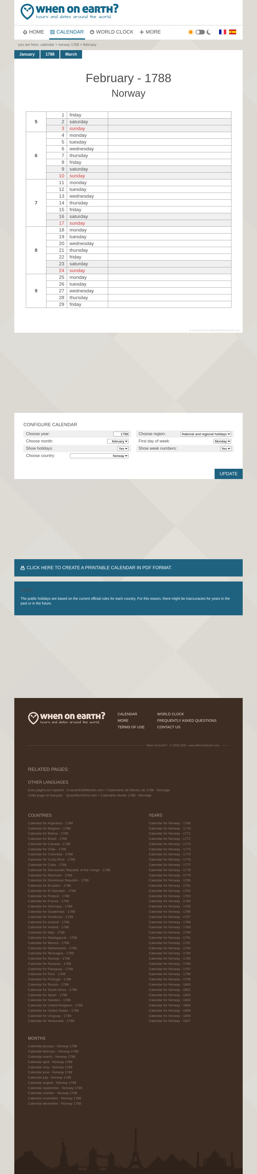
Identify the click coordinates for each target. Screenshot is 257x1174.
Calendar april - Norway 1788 (50, 1062)
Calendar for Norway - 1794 (169, 953)
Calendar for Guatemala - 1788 (51, 911)
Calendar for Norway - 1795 (169, 958)
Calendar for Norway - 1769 (169, 823)
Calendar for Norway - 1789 (169, 927)
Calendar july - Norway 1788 (49, 1077)
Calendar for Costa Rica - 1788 (51, 859)
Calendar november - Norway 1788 (54, 1098)
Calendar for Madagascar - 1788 (52, 938)
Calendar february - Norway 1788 (53, 1051)
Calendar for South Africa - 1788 (52, 990)
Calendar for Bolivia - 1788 (48, 833)
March (71, 54)
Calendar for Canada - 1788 (49, 844)
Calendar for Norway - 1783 (169, 896)
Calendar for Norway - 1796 (169, 964)
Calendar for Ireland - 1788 (48, 927)
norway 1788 (68, 45)
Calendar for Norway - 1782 (169, 891)
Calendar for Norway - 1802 (169, 995)
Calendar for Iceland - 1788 (49, 922)
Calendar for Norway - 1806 (169, 1016)
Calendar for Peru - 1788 (47, 974)
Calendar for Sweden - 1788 (49, 1000)
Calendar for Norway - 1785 (169, 906)
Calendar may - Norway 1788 (50, 1067)
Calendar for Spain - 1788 (47, 995)
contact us (168, 727)
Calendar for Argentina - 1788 (50, 823)
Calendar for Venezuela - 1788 (51, 1021)
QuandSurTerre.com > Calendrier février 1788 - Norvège (108, 795)
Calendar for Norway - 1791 (169, 938)
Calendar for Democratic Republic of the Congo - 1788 (69, 870)
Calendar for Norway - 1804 (169, 1005)
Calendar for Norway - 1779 (169, 875)
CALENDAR (67, 32)
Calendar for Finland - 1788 (49, 896)
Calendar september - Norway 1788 (55, 1088)
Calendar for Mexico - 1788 (48, 943)
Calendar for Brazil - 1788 (47, 839)
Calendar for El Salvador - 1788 (52, 891)
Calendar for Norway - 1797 (169, 969)
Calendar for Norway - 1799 (169, 979)
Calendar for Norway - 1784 (169, 901)
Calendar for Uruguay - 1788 (49, 1016)
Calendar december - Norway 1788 (54, 1103)
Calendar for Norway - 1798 (169, 974)
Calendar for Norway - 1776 (169, 859)
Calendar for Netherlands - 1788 (52, 948)
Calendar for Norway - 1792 (169, 943)
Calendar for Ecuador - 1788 (49, 885)
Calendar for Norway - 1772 (169, 839)
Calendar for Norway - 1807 (169, 1021)
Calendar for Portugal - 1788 (49, 979)
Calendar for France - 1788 (48, 901)
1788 (49, 54)
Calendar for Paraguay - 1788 (50, 969)
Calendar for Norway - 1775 (169, 854)
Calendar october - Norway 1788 (52, 1093)
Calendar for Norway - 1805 (169, 1010)
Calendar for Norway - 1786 (169, 911)
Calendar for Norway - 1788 (49, 958)
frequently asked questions (186, 721)
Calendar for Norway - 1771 (169, 833)
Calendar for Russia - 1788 (48, 984)
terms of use (131, 727)
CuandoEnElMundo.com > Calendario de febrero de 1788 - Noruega (118, 790)
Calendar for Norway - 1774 (169, 849)
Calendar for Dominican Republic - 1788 (58, 880)
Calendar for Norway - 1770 (169, 828)
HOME (33, 32)
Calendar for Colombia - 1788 (50, 854)
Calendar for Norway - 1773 (169, 844)
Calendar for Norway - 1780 (169, 880)
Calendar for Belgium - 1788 (49, 828)
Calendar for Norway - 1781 (169, 885)
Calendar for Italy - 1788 (46, 932)
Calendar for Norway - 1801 (169, 990)
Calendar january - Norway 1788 (52, 1046)
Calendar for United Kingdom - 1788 (55, 1005)
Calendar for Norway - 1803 (169, 1000)
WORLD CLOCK (112, 32)
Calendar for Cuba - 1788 (47, 865)
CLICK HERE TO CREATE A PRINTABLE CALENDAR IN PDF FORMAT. (99, 567)
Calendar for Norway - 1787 (169, 917)
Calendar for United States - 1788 (53, 1010)
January (27, 54)
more (122, 721)
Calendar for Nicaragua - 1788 (51, 953)
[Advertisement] (128, 373)
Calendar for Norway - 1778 (169, 870)
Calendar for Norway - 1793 (169, 948)
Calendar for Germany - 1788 (50, 906)
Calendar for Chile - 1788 (47, 849)
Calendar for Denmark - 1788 (50, 875)
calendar (47, 45)
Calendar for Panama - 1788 (49, 964)
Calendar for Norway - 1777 (169, 865)
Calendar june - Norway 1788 (50, 1072)
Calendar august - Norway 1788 (52, 1083)
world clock (170, 714)
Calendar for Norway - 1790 (169, 932)
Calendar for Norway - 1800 (169, 984)
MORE (150, 32)
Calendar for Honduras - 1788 (50, 917)
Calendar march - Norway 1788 (52, 1057)
